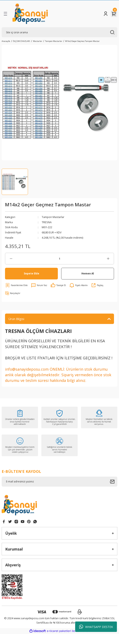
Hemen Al (87, 273)
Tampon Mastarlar (53, 217)
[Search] (59, 32)
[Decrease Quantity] (11, 258)
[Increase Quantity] (108, 258)
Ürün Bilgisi (16, 319)
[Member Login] (105, 13)
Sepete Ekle (31, 273)
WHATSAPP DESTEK (96, 626)
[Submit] (113, 482)
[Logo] (30, 14)
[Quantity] (59, 258)
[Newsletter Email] (59, 482)
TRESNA (47, 222)
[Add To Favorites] (16, 285)
